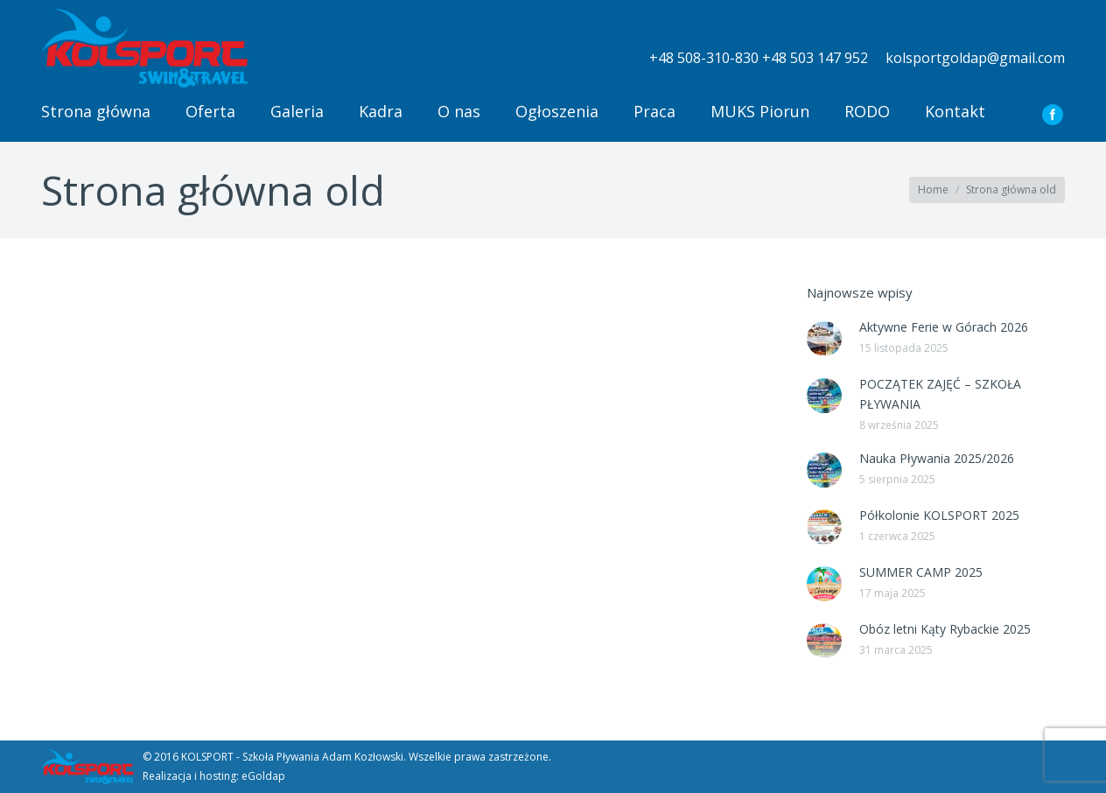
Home (933, 189)
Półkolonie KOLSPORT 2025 (939, 515)
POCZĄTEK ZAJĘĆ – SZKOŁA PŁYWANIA (940, 393)
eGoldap (263, 775)
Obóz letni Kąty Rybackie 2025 (945, 629)
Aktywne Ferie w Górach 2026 (943, 327)
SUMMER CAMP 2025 (921, 572)
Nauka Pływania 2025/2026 (936, 458)
